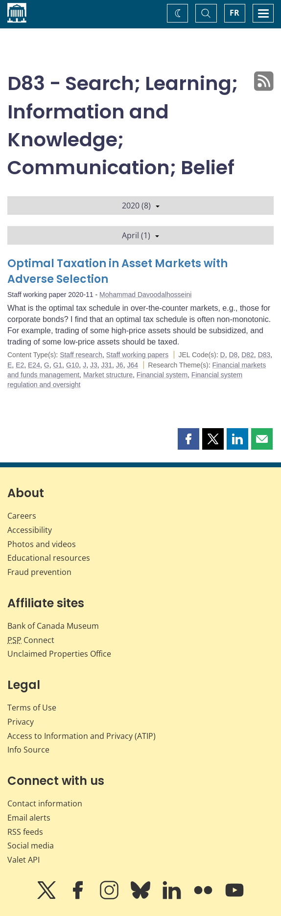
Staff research (81, 355)
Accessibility (29, 530)
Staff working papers (137, 355)
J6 (119, 365)
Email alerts (28, 817)
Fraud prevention (39, 572)
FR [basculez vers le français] (234, 12)
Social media (30, 845)
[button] (188, 439)
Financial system (162, 375)
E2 (20, 365)
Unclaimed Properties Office (59, 653)
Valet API (23, 859)
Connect (30, 640)
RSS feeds (25, 831)
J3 (93, 365)
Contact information (44, 803)
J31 (106, 365)
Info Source (28, 749)
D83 (264, 355)
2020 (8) (141, 205)
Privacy (20, 721)
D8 (233, 355)
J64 (132, 365)
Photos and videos (41, 544)
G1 (57, 365)
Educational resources (48, 557)
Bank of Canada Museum (53, 625)
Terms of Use (31, 707)
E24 (34, 365)
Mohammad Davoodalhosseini (145, 294)
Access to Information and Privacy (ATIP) (81, 736)
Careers (21, 515)
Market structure (108, 375)
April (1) (140, 235)
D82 (247, 355)
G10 (72, 365)
